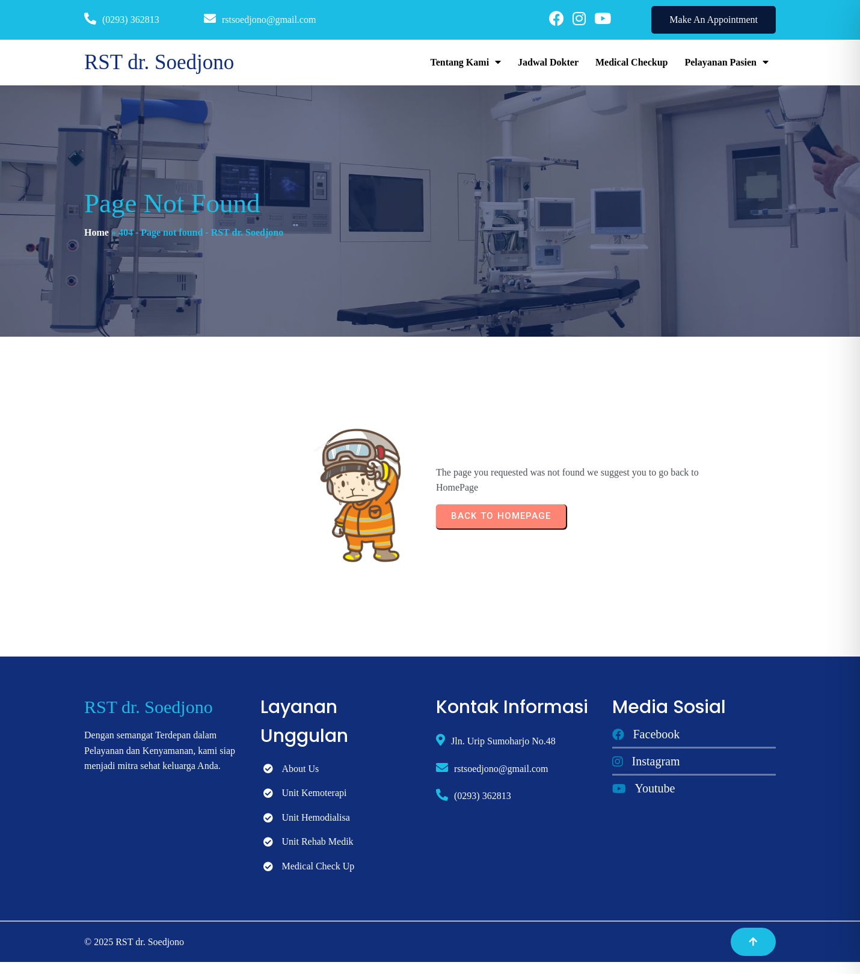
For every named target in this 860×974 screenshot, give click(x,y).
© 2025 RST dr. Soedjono (134, 942)
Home (96, 232)
